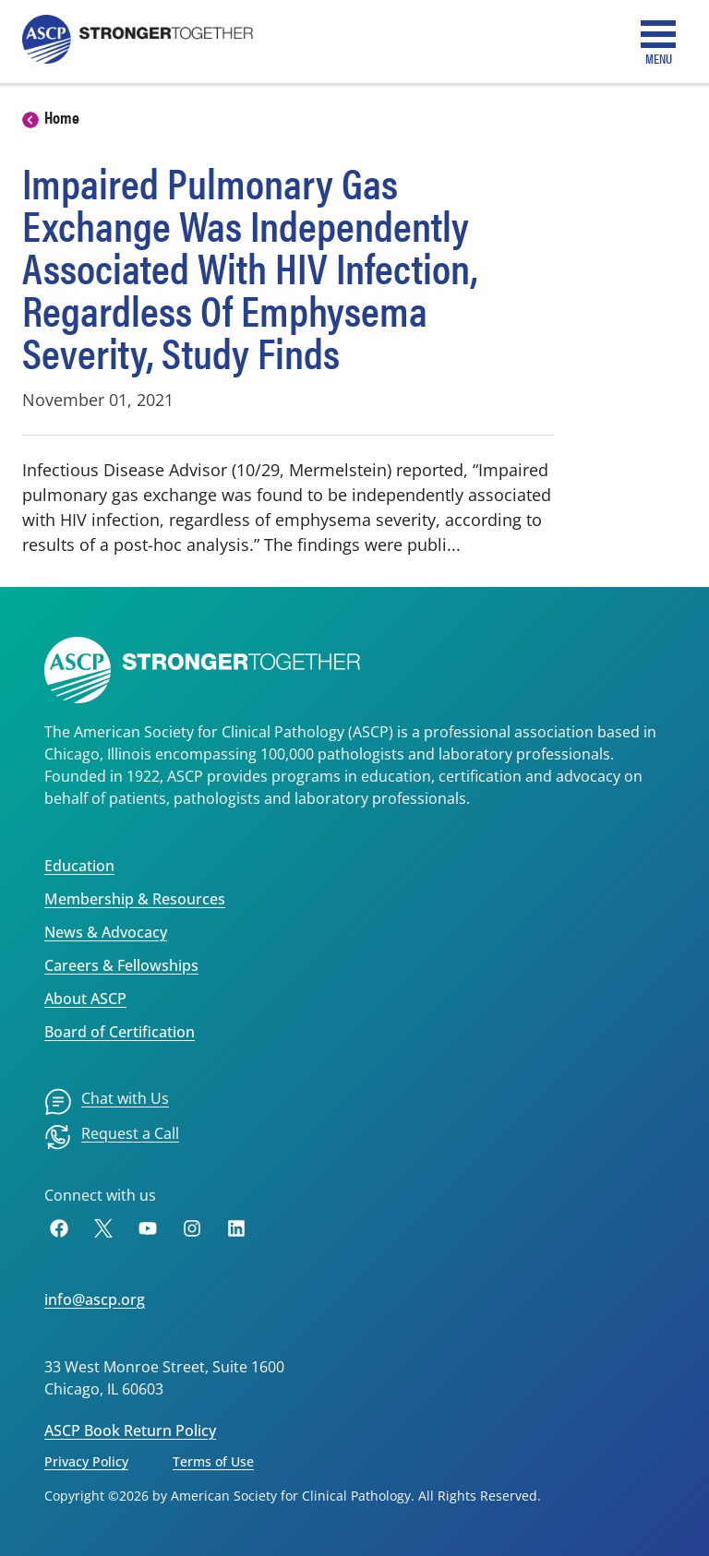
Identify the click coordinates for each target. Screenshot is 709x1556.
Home (61, 116)
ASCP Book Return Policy (130, 1430)
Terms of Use (213, 1461)
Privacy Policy (86, 1461)
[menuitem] (106, 1102)
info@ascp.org (94, 1299)
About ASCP (85, 998)
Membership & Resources (134, 899)
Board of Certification (119, 1032)
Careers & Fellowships (121, 965)
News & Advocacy (105, 932)
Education (79, 866)
